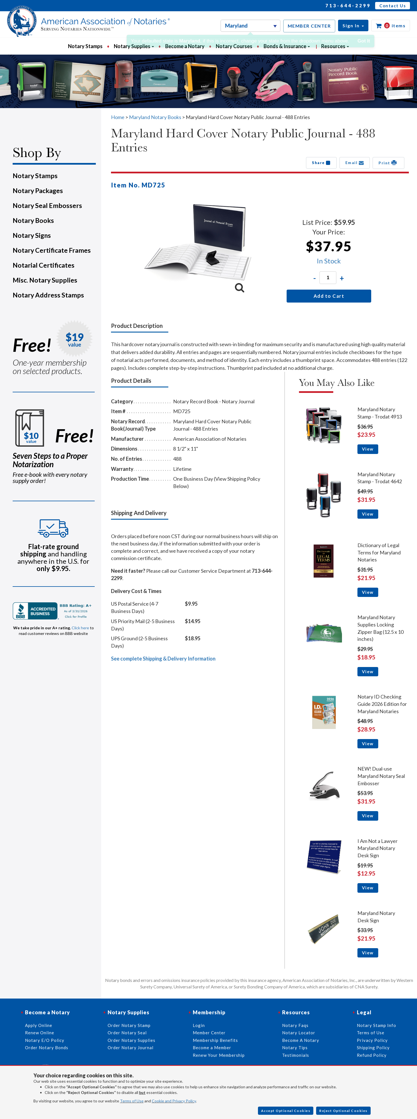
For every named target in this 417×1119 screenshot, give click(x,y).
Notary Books (33, 220)
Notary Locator (298, 1032)
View (368, 448)
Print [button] (388, 162)
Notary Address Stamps (48, 295)
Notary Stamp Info (376, 1025)
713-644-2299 (348, 5)
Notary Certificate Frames (52, 250)
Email (354, 162)
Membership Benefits (215, 1040)
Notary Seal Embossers (47, 205)
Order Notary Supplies (131, 1040)
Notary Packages (38, 190)
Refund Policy (372, 1055)
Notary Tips (295, 1047)
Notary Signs (32, 235)
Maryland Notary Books (155, 117)
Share (321, 162)
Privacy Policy (372, 1040)
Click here (80, 627)
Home (117, 117)
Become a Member (212, 1047)
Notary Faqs (295, 1025)
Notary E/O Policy (44, 1040)
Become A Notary (300, 1040)
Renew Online (39, 1032)
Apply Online (38, 1025)
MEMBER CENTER (309, 25)
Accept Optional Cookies (286, 1111)
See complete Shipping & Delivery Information (163, 658)
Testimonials (295, 1055)
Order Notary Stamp (129, 1025)
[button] (353, 25)
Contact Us (392, 5)
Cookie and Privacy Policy (174, 1100)
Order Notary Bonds (46, 1047)
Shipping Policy (373, 1047)
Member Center (209, 1032)
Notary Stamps (85, 46)
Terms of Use (132, 1100)
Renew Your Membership (219, 1055)
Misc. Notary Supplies (45, 280)
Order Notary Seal (127, 1032)
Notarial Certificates (43, 265)
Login (199, 1025)
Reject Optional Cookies (343, 1111)
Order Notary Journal (130, 1047)
